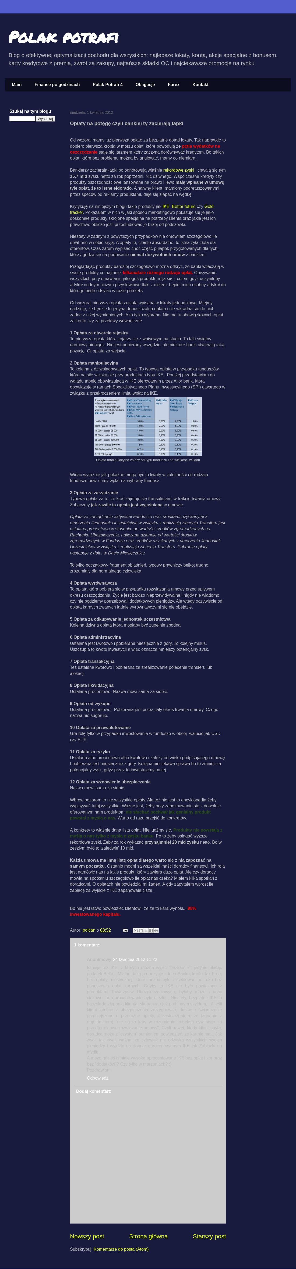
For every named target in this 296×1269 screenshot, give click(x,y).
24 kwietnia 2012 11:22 (135, 959)
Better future (184, 206)
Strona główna (148, 1236)
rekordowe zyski (178, 170)
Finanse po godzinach (57, 84)
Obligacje (145, 84)
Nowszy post (87, 1236)
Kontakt (200, 84)
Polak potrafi (63, 36)
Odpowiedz (97, 1078)
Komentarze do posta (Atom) (121, 1249)
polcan (90, 930)
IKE (166, 206)
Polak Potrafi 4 (107, 84)
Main (17, 84)
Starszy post (209, 1236)
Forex (174, 84)
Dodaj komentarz (93, 1091)
